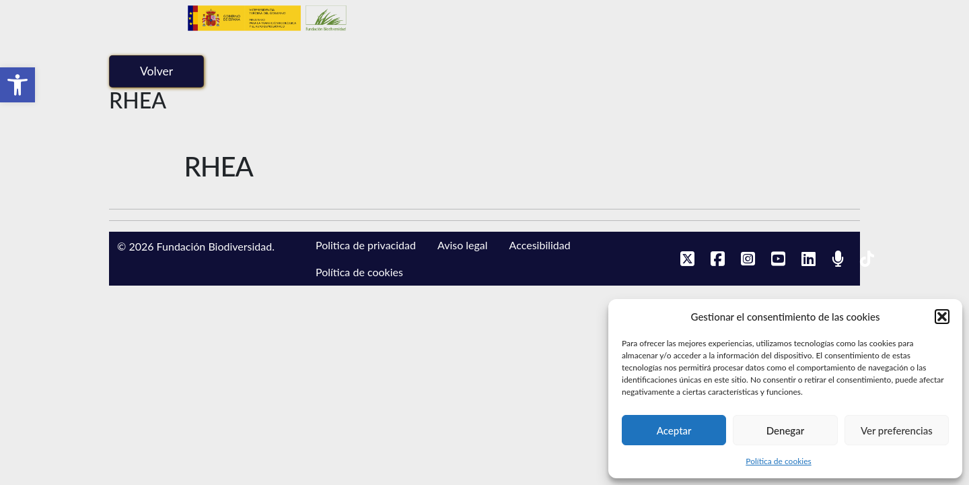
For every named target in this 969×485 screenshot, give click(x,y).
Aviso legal (462, 244)
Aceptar (674, 430)
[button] (17, 84)
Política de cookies (778, 461)
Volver (156, 71)
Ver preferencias (897, 430)
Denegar (785, 430)
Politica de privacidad (366, 244)
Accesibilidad (540, 244)
